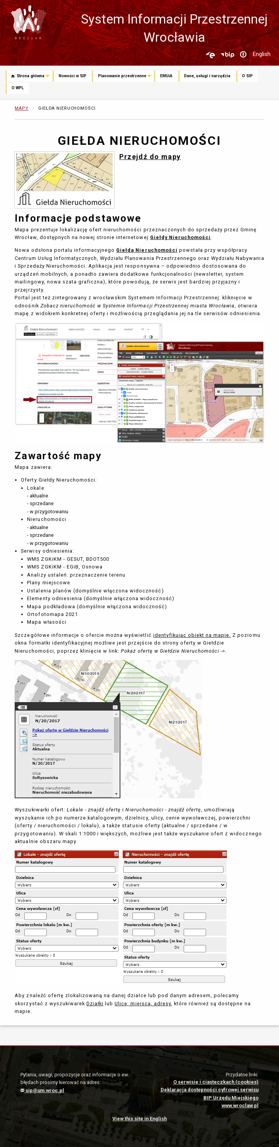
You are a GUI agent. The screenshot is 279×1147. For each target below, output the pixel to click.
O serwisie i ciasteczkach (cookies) (216, 1082)
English (261, 54)
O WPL (18, 87)
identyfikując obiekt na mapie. (192, 635)
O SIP (247, 75)
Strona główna (28, 75)
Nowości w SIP (72, 75)
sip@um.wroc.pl (42, 1090)
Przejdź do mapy (150, 157)
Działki (94, 1003)
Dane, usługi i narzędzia (207, 75)
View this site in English (139, 1119)
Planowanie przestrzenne (122, 75)
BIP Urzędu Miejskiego (231, 1098)
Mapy (22, 108)
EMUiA (166, 75)
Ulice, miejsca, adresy (143, 1003)
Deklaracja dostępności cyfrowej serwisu (210, 1090)
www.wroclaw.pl (240, 1105)
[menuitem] (29, 77)
